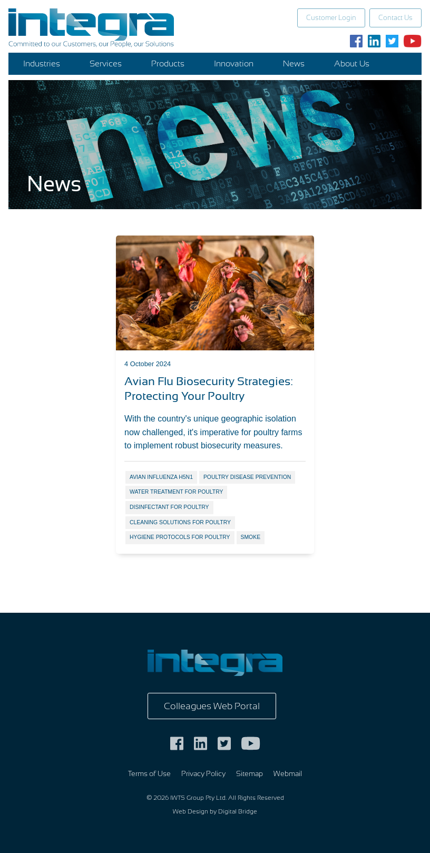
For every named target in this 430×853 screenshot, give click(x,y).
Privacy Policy (203, 774)
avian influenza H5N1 (161, 477)
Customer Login (331, 18)
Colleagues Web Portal (212, 706)
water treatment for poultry (176, 492)
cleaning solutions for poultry (180, 522)
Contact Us (395, 18)
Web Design (190, 811)
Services (106, 63)
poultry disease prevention (247, 477)
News (294, 63)
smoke (251, 537)
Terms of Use (149, 774)
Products (167, 63)
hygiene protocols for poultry (180, 537)
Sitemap (249, 774)
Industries (41, 63)
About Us (351, 63)
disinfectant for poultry (169, 507)
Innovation (233, 63)
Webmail (287, 774)
